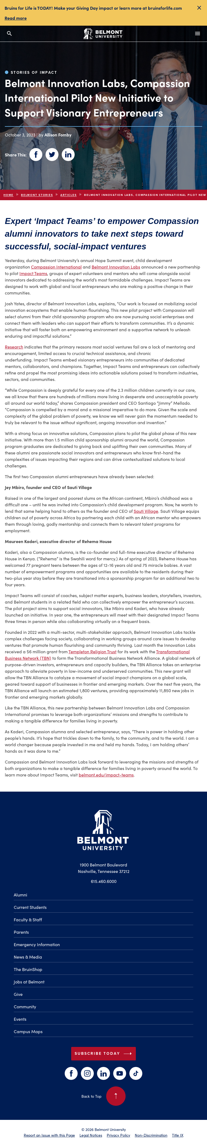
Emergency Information (37, 944)
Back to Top (103, 1096)
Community (25, 1006)
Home (8, 195)
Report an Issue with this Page (49, 1135)
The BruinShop (28, 969)
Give (18, 994)
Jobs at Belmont (29, 982)
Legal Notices (91, 1135)
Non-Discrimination (151, 1135)
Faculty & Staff (28, 919)
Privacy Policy (118, 1135)
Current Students (30, 907)
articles (68, 195)
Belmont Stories (37, 195)
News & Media (28, 957)
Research (14, 347)
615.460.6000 (103, 881)
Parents (21, 932)
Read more (16, 18)
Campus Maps (28, 1031)
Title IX (177, 1135)
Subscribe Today (104, 1053)
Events (20, 1019)
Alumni (20, 895)
